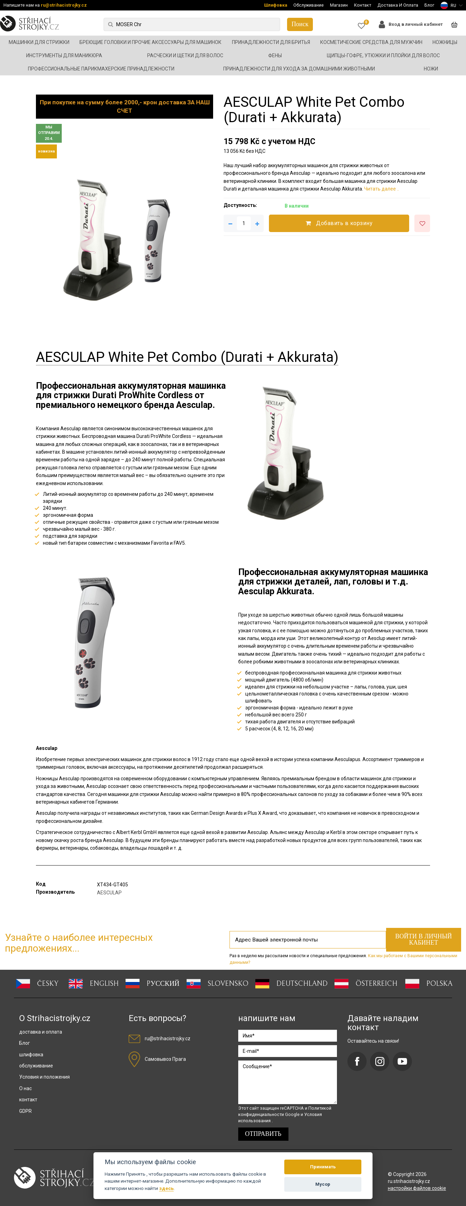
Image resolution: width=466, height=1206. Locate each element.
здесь (166, 1188)
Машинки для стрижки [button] (39, 42)
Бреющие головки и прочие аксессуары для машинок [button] (150, 42)
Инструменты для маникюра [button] (64, 55)
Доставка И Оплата (397, 5)
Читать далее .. (381, 189)
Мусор (322, 1184)
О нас (25, 1088)
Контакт (362, 5)
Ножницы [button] (445, 42)
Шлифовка (275, 5)
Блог (429, 5)
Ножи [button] (431, 69)
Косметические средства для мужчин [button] (371, 42)
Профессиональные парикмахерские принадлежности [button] (101, 69)
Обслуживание (308, 5)
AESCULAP (109, 892)
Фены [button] (275, 55)
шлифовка (31, 1054)
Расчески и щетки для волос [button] (185, 55)
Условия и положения (44, 1077)
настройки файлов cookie (417, 1188)
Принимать (323, 1166)
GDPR (25, 1111)
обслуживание (36, 1066)
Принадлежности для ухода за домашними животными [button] (299, 69)
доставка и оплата (40, 1032)
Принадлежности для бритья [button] (271, 42)
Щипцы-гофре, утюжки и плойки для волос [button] (383, 55)
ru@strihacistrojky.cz (64, 5)
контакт (28, 1099)
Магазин (339, 5)
